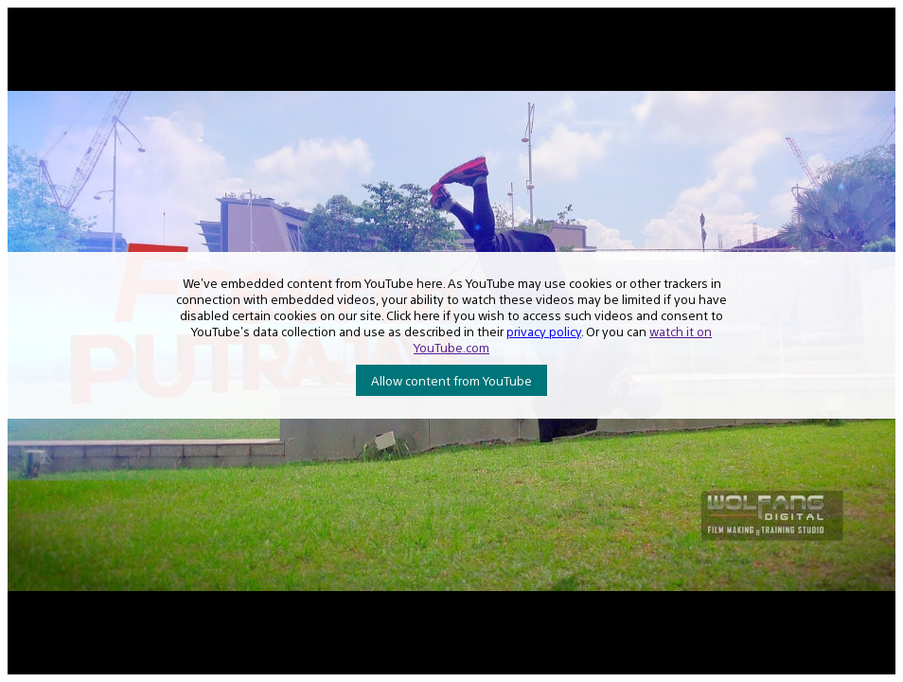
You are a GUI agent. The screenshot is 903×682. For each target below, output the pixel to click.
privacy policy (543, 331)
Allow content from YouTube (451, 380)
